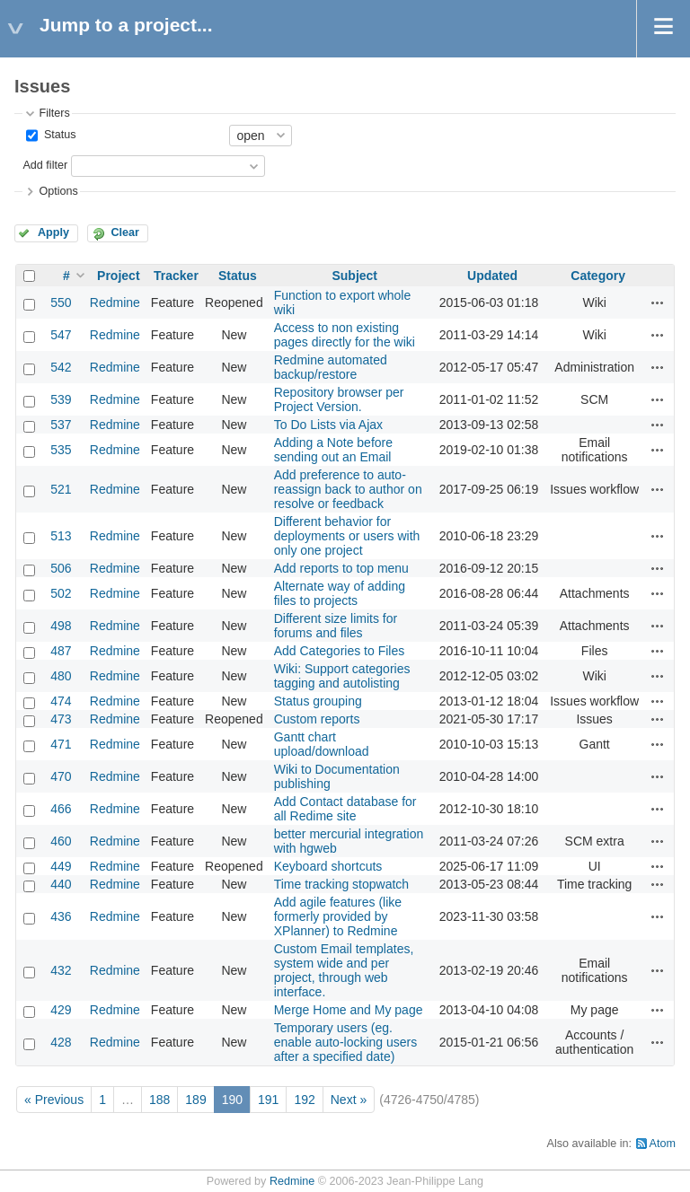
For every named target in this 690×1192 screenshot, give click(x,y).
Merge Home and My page (348, 1010)
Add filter (44, 165)
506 (60, 568)
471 (60, 744)
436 (60, 916)
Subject (354, 275)
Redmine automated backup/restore (330, 367)
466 (60, 809)
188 (159, 1099)
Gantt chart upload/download (321, 744)
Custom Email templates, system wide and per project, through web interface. (344, 970)
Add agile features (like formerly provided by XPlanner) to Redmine (338, 916)
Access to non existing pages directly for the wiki (344, 334)
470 (60, 776)
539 (60, 399)
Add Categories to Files (339, 651)
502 (60, 593)
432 (60, 970)
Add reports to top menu (341, 568)
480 (60, 676)
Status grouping (318, 701)
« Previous (54, 1099)
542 (60, 367)
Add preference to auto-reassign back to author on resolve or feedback (348, 489)
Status (57, 134)
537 (60, 424)
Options (58, 191)
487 (60, 651)
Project (118, 275)
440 (60, 884)
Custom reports (317, 719)
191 (268, 1099)
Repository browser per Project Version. (339, 399)
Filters (54, 113)
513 (60, 536)
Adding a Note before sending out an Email (333, 449)
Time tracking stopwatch (341, 884)
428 (60, 1042)
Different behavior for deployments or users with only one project (347, 535)
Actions (657, 302)
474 (60, 701)
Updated (492, 275)
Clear (125, 232)
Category (598, 275)
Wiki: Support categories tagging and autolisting (342, 676)
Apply (53, 232)
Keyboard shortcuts (328, 866)
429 (60, 1010)
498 (60, 625)
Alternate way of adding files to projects (339, 593)
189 (195, 1099)
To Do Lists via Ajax (328, 424)
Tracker (176, 275)
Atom (663, 1143)
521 (60, 489)
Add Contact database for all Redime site (345, 808)
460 (60, 841)
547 (60, 335)
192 (304, 1099)
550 (60, 302)
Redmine (115, 302)
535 (60, 450)
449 (60, 866)
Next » (349, 1099)
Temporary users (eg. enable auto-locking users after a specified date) (346, 1042)
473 (60, 719)
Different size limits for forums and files (335, 625)
